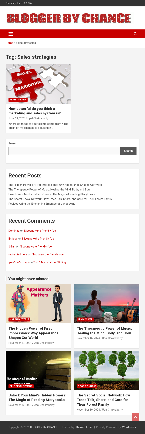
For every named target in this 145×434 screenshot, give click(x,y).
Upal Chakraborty (38, 118)
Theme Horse (84, 427)
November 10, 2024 (20, 404)
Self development (21, 386)
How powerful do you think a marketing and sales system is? (34, 111)
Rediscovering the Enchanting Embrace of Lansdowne (41, 203)
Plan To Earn (18, 99)
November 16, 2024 (88, 338)
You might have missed (28, 279)
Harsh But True (19, 319)
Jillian (11, 246)
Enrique (13, 238)
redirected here (17, 254)
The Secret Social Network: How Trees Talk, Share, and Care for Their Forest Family (60, 199)
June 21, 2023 (16, 118)
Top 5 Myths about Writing (49, 262)
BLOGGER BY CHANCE (44, 427)
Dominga (13, 230)
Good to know (87, 386)
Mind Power (85, 319)
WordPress (129, 427)
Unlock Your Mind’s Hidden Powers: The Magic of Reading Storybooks (51, 194)
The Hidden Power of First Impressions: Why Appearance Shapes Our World (55, 185)
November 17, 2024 (20, 342)
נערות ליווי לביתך (18, 262)
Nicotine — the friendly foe (40, 230)
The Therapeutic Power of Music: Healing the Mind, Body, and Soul (49, 189)
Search (12, 143)
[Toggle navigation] (11, 33)
